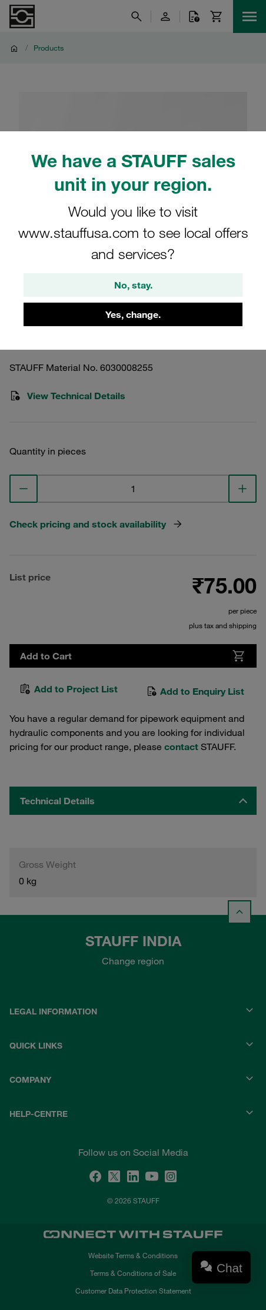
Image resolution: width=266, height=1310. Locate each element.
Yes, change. (133, 314)
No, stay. (133, 285)
